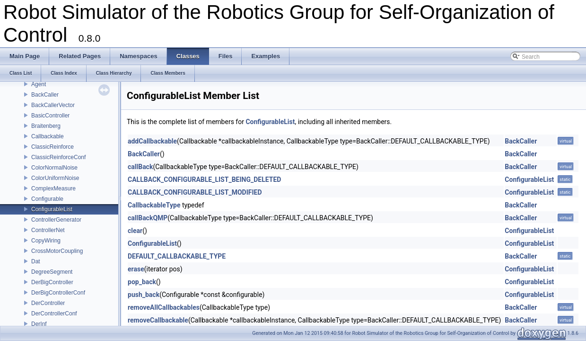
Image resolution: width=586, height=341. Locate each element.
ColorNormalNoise (54, 167)
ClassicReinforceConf (58, 157)
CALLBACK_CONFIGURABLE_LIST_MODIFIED (195, 192)
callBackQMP (147, 218)
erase (136, 269)
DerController (48, 303)
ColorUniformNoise (55, 178)
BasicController (50, 115)
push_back (143, 294)
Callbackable (47, 136)
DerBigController (52, 282)
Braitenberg (46, 126)
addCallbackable (152, 141)
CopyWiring (46, 240)
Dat (35, 261)
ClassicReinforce (52, 147)
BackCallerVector (53, 105)
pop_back (142, 282)
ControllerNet (48, 230)
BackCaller (45, 94)
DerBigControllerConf (58, 292)
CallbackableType (154, 205)
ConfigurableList (51, 209)
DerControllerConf (54, 313)
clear (135, 230)
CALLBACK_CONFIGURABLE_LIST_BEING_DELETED (204, 179)
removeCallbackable (158, 320)
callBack (140, 166)
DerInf (39, 324)
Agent (38, 84)
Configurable (47, 199)
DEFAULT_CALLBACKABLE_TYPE (177, 256)
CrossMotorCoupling (57, 251)
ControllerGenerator (56, 219)
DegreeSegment (51, 272)
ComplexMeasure (53, 188)
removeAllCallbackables (164, 307)
